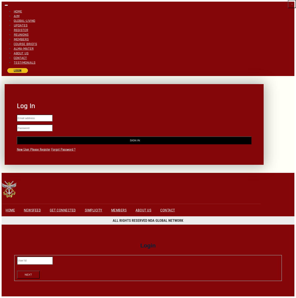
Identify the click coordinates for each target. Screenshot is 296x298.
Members (21, 39)
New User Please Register (33, 149)
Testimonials (24, 62)
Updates (21, 25)
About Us (21, 53)
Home (18, 11)
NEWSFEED (32, 210)
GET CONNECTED (63, 210)
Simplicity (93, 210)
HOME (10, 210)
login (17, 70)
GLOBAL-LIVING (24, 20)
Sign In (134, 140)
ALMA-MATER (24, 48)
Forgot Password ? (63, 149)
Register (21, 30)
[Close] (292, 4)
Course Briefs (25, 44)
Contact (20, 58)
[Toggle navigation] (6, 5)
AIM (16, 16)
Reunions (21, 34)
